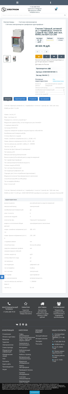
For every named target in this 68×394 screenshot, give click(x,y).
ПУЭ (3, 359)
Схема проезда (7, 347)
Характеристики (20, 99)
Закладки (39, 341)
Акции (4, 369)
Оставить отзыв (60, 39)
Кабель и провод (25, 354)
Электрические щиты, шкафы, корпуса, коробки (25, 382)
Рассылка (39, 344)
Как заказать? (45, 99)
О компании (6, 334)
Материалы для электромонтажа (25, 358)
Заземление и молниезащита (24, 344)
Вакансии (5, 339)
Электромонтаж (7, 345)
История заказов (41, 339)
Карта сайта (6, 364)
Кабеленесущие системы (24, 351)
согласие (54, 386)
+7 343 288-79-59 (58, 342)
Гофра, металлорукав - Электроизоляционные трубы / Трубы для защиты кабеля (27, 337)
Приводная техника (26, 370)
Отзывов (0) (32, 99)
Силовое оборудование (24, 373)
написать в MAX (35, 10)
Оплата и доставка (8, 337)
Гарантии (5, 342)
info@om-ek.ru (35, 12)
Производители (7, 367)
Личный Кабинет (41, 336)
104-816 (45, 75)
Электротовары (8, 22)
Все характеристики (58, 80)
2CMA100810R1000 (50, 72)
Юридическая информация (7, 351)
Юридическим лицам (7, 355)
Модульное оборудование (24, 362)
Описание (8, 99)
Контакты (5, 361)
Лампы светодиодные (24, 366)
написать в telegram (35, 9)
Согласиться (35, 392)
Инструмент (23, 347)
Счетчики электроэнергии (24, 377)
